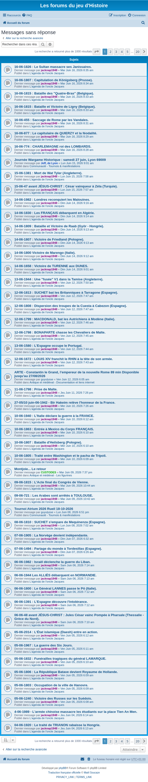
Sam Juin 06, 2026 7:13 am (77, 578)
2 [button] (110, 51)
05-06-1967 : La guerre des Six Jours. (43, 645)
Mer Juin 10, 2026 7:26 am (76, 405)
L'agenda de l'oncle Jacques (47, 73)
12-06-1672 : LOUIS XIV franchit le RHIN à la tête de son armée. (63, 359)
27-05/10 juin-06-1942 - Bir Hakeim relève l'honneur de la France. (64, 402)
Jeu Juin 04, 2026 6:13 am (76, 728)
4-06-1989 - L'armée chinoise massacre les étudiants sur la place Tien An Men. (75, 712)
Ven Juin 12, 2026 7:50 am (76, 282)
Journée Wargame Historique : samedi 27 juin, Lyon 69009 (60, 160)
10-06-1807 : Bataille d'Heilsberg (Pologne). (48, 442)
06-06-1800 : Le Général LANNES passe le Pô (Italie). (55, 588)
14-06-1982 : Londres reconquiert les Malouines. (52, 199)
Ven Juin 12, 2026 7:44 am (76, 349)
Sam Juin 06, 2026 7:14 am (77, 565)
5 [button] (127, 51)
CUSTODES (48, 472)
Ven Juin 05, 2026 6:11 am (76, 648)
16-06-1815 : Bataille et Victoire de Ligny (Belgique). (54, 106)
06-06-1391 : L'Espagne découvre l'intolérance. (51, 602)
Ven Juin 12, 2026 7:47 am (76, 295)
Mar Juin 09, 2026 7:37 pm (75, 472)
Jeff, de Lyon (49, 163)
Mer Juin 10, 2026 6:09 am (76, 459)
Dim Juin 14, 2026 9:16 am (76, 202)
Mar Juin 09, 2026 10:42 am (77, 498)
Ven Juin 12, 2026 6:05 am (72, 379)
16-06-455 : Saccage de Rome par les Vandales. (51, 120)
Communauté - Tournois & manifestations (55, 166)
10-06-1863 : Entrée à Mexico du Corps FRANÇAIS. (54, 429)
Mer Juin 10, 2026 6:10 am (76, 432)
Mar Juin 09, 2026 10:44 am (77, 485)
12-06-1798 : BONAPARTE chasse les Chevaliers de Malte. (60, 332)
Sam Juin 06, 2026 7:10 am (77, 622)
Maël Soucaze (92, 772)
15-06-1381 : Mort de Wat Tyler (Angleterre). (48, 173)
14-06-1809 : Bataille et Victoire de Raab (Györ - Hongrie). (59, 226)
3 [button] (116, 51)
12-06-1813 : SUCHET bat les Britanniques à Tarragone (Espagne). (66, 292)
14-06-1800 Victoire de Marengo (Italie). (44, 253)
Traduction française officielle (64, 772)
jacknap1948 (49, 70)
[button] (96, 52)
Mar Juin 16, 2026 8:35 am (76, 70)
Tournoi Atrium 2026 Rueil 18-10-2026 (43, 509)
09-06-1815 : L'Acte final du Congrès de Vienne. (51, 482)
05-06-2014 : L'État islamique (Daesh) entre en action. (56, 632)
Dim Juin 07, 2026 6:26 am (76, 551)
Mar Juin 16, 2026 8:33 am (76, 96)
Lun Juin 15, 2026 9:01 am (77, 163)
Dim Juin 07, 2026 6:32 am (76, 538)
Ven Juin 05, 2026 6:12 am (76, 635)
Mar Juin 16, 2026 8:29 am (76, 136)
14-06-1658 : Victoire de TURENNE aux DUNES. (51, 266)
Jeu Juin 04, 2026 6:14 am (76, 715)
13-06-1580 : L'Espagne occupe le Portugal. (48, 346)
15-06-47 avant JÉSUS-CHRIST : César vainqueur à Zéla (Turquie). (66, 186)
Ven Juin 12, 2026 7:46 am (76, 322)
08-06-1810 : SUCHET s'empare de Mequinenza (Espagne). (60, 522)
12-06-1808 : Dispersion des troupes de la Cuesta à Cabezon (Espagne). (70, 306)
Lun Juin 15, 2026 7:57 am (76, 189)
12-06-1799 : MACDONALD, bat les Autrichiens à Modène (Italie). (64, 319)
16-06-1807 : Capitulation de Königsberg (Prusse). (53, 80)
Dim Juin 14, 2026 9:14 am (76, 216)
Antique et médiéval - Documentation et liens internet (62, 382)
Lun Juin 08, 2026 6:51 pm (72, 512)
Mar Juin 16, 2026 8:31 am (76, 123)
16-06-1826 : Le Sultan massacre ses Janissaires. (53, 67)
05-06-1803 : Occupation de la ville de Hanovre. (51, 685)
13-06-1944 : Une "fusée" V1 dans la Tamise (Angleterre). (58, 279)
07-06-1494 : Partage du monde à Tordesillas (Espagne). (58, 548)
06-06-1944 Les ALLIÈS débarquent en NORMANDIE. (55, 575)
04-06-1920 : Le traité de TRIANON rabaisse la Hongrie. (57, 725)
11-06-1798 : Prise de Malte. (36, 389)
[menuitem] (27, 15)
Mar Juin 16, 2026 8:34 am (76, 83)
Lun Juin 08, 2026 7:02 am (76, 525)
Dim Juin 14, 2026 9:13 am (76, 229)
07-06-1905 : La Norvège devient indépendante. (51, 535)
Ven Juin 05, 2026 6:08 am (76, 701)
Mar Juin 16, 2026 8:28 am (76, 149)
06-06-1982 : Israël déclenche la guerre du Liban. (52, 562)
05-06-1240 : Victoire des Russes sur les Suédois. (53, 698)
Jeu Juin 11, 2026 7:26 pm (76, 392)
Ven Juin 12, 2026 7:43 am (76, 362)
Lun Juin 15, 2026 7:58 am (76, 176)
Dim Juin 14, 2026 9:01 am (76, 269)
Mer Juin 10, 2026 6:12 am (76, 419)
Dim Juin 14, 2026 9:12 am (76, 256)
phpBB (62, 768)
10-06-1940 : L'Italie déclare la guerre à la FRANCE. (54, 416)
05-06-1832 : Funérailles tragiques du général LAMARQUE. (60, 658)
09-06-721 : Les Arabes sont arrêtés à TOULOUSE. (53, 495)
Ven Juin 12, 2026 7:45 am (76, 335)
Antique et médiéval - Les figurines (51, 475)
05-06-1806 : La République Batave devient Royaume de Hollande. (66, 672)
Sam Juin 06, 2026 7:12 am (77, 591)
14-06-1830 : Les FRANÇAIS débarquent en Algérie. (54, 213)
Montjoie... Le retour (30, 469)
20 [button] (137, 51)
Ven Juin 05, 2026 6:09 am (76, 675)
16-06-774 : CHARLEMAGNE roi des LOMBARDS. (52, 146)
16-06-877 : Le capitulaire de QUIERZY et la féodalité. (55, 133)
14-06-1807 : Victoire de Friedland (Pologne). (49, 239)
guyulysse (47, 379)
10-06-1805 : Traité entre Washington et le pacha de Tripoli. (60, 456)
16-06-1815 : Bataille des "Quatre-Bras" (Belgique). (54, 93)
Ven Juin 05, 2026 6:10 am (76, 661)
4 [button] (122, 51)
